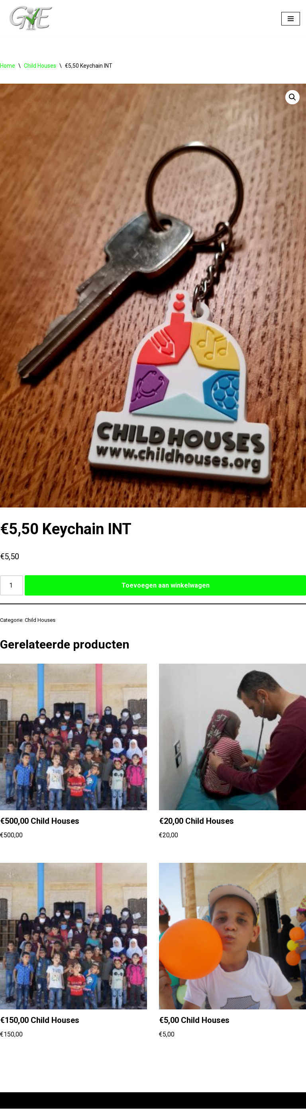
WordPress (107, 1100)
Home (7, 66)
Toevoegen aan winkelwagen (166, 585)
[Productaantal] (11, 585)
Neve (13, 1100)
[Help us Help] (30, 19)
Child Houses (40, 66)
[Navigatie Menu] (290, 18)
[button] (292, 97)
